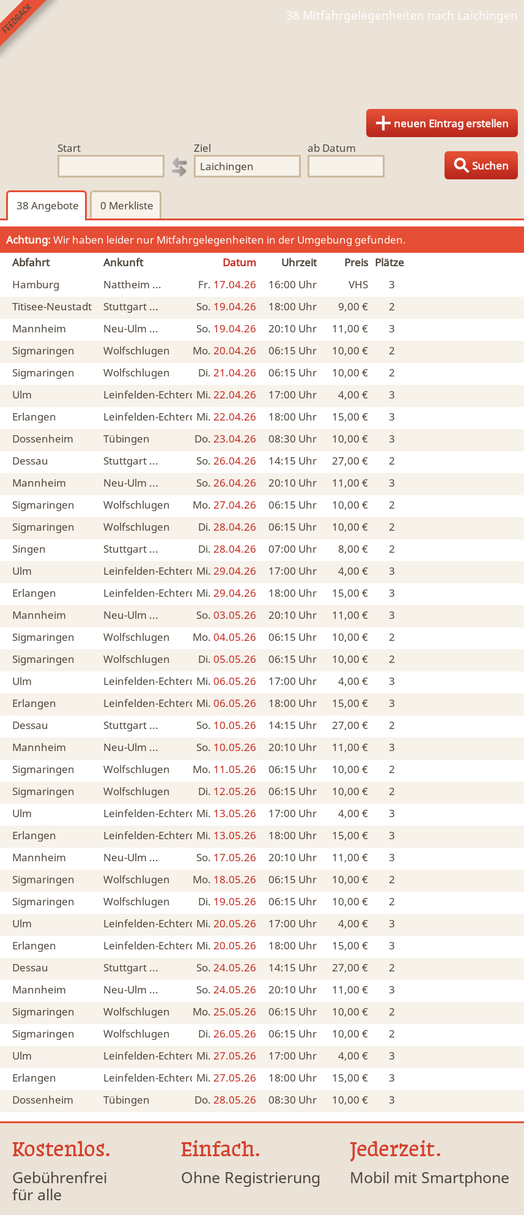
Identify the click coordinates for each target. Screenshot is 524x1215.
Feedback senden (29, 29)
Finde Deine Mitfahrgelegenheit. (262, 61)
